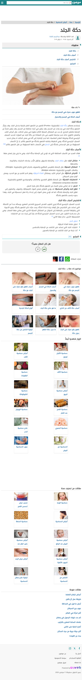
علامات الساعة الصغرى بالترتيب (69, 622)
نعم (44, 249)
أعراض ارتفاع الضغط (73, 594)
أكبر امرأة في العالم (73, 613)
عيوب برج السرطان (74, 608)
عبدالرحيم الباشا (55, 36)
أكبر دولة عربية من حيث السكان (69, 631)
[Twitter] (74, 648)
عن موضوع (62, 653)
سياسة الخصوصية (60, 658)
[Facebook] (79, 648)
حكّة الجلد (63, 125)
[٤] (52, 216)
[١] (5, 144)
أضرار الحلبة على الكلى (72, 626)
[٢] (4, 144)
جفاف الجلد (59, 160)
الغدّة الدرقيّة (38, 173)
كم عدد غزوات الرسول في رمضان (68, 617)
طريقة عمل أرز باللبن (73, 599)
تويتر (55, 259)
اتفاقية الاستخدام (75, 658)
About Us (77, 662)
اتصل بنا (78, 653)
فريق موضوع (61, 662)
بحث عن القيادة (75, 636)
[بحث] (70, 2)
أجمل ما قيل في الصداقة (71, 604)
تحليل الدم (74, 221)
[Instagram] (70, 648)
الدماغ (47, 144)
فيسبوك (61, 259)
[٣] (79, 156)
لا (37, 249)
